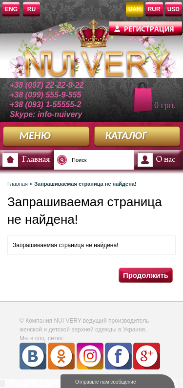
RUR (154, 9)
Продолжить (145, 275)
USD (173, 9)
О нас (165, 160)
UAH (134, 9)
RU (31, 9)
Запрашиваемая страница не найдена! (85, 184)
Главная (36, 160)
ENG (11, 9)
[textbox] (85, 160)
